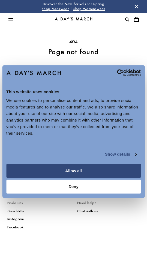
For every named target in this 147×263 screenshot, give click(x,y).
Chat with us (87, 211)
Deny (73, 186)
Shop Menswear (55, 9)
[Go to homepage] (73, 19)
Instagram (15, 219)
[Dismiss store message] (136, 6)
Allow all (73, 170)
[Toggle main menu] (10, 19)
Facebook (15, 227)
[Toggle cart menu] (136, 19)
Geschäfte (16, 211)
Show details (117, 154)
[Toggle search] (127, 19)
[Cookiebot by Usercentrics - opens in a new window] (117, 72)
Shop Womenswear (89, 9)
